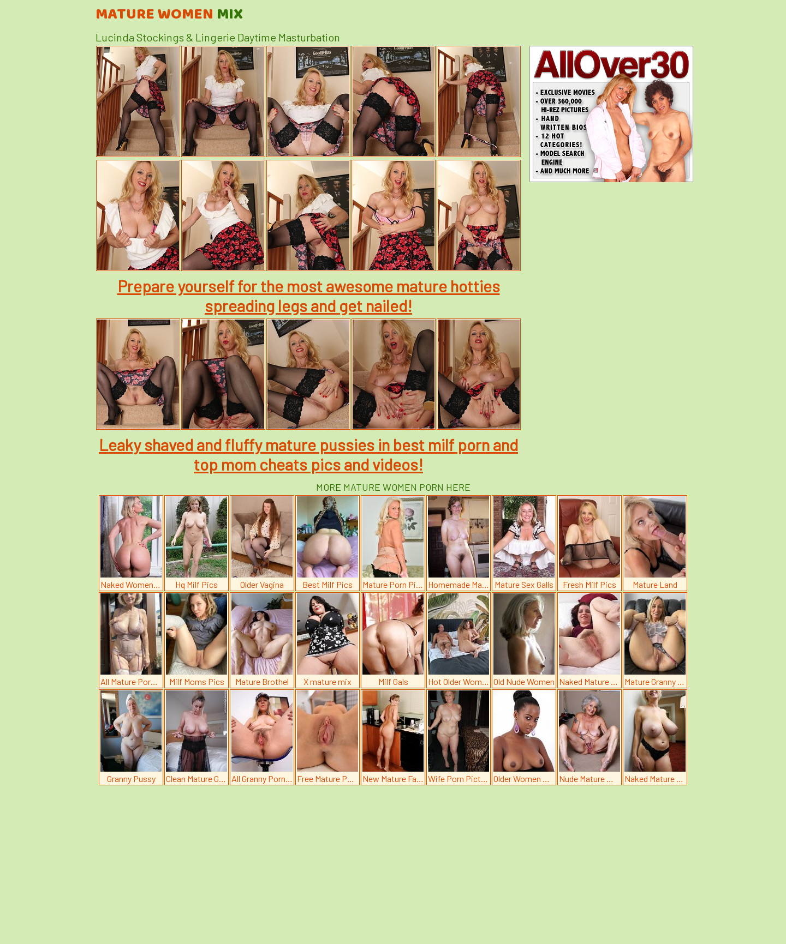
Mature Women (169, 15)
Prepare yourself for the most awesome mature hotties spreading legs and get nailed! (308, 295)
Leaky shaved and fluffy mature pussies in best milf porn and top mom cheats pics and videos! (308, 454)
